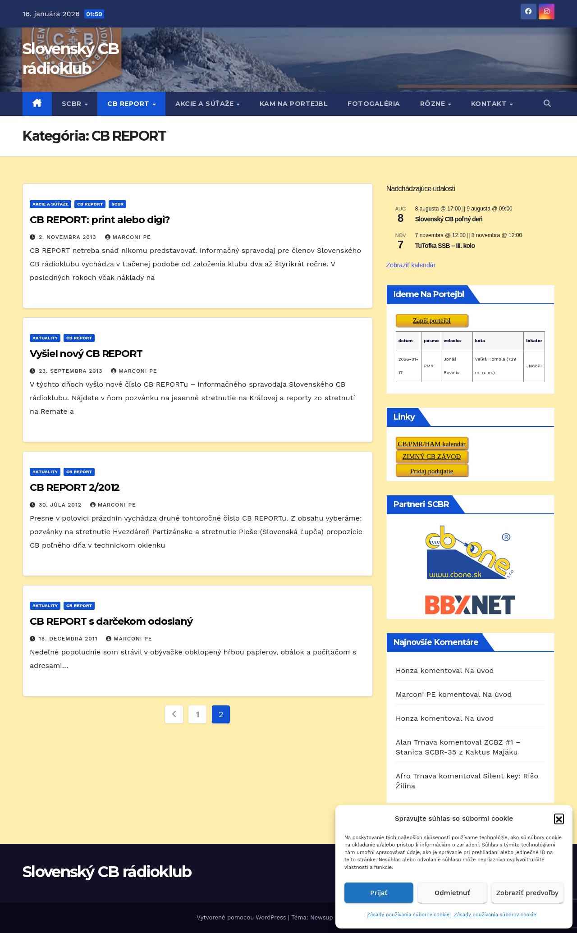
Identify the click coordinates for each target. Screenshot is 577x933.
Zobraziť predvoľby (527, 893)
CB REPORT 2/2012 (74, 487)
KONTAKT (490, 104)
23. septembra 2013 (72, 371)
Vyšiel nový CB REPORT (86, 354)
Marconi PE (128, 237)
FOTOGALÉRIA (374, 104)
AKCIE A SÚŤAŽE (205, 104)
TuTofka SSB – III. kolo (445, 245)
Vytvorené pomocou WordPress (242, 917)
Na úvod (479, 670)
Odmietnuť (452, 893)
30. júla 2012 (61, 505)
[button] (558, 818)
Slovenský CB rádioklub (107, 871)
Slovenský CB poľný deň (448, 219)
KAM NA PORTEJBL (294, 104)
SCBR (73, 104)
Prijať (378, 893)
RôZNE (433, 104)
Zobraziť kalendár (411, 265)
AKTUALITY (45, 337)
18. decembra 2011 (69, 639)
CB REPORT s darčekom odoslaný (111, 621)
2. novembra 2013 (69, 237)
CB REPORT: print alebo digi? (100, 220)
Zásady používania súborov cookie (408, 915)
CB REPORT (129, 104)
